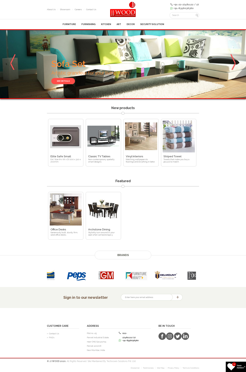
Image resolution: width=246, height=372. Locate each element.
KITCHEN (106, 24)
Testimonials (148, 368)
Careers (78, 9)
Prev (13, 63)
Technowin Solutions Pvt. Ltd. (121, 362)
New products (123, 108)
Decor (131, 24)
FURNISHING (88, 24)
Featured (123, 181)
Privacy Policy (173, 368)
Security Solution (152, 24)
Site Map (160, 368)
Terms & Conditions (191, 368)
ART (119, 24)
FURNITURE (69, 24)
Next (233, 63)
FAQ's (51, 338)
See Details (64, 81)
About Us (51, 9)
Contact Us (91, 9)
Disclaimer (135, 368)
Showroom (65, 9)
